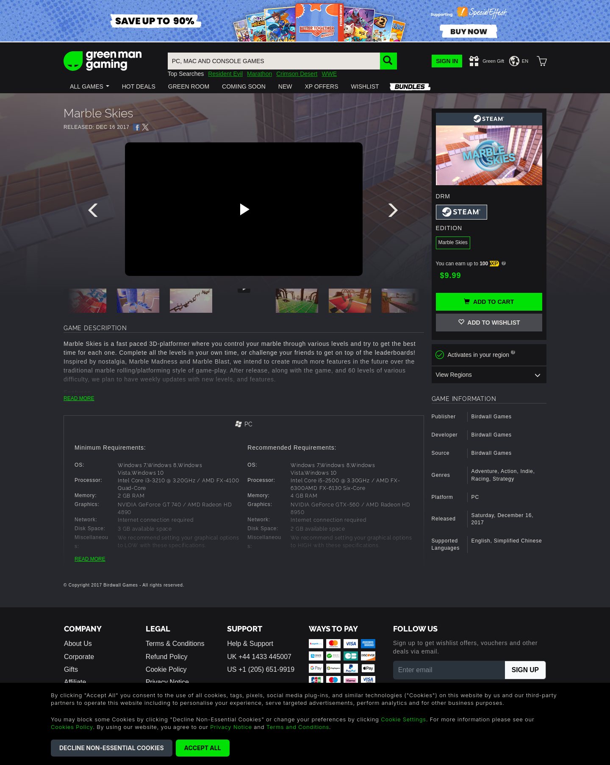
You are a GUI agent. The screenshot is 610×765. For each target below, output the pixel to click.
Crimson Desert (296, 73)
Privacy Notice (231, 726)
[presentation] (94, 212)
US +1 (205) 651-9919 (260, 669)
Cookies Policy (72, 726)
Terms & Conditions (175, 643)
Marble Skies (453, 242)
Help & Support (250, 643)
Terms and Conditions (297, 726)
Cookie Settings (403, 719)
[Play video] (243, 209)
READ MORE (79, 398)
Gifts (71, 669)
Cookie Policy (166, 669)
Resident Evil (225, 73)
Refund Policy (167, 656)
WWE (329, 73)
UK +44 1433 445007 (259, 656)
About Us (78, 643)
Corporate (79, 656)
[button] (90, 86)
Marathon (259, 73)
